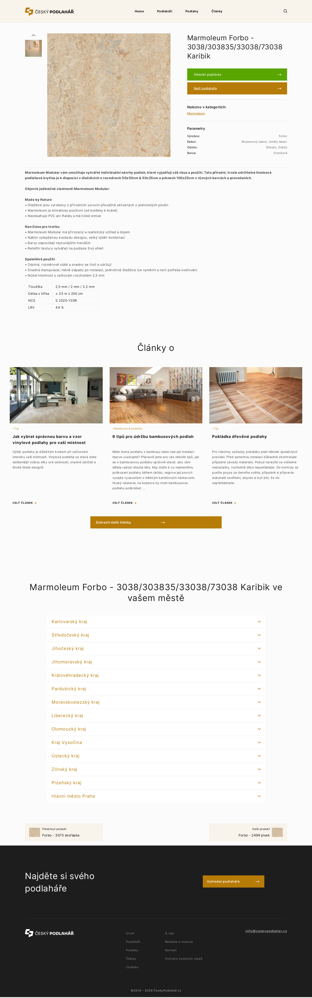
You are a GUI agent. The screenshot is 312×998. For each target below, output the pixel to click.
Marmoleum (196, 113)
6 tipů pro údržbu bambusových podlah (153, 436)
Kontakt (171, 951)
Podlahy (191, 11)
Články (217, 11)
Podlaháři (164, 11)
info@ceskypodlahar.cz (266, 932)
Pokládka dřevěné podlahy (239, 436)
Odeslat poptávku (207, 74)
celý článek (23, 503)
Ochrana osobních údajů (184, 959)
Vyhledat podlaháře (223, 883)
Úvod (130, 934)
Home (139, 11)
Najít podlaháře (205, 88)
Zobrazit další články (137, 523)
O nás (169, 934)
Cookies (132, 968)
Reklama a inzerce (179, 942)
